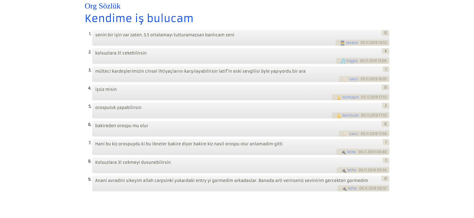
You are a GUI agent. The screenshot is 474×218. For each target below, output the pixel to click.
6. (89, 124)
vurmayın (350, 97)
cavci (353, 79)
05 (363, 43)
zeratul (352, 43)
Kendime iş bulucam (139, 18)
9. (89, 179)
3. (89, 70)
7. (90, 142)
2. (89, 51)
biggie (352, 61)
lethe (351, 152)
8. (89, 161)
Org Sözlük (103, 6)
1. (90, 33)
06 (360, 152)
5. (89, 106)
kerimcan (350, 115)
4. (89, 88)
